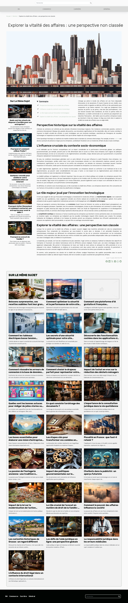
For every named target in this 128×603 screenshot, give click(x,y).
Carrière (77, 9)
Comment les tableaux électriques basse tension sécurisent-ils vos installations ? (26, 338)
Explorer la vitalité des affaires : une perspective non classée (58, 117)
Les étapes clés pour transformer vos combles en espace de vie (61, 440)
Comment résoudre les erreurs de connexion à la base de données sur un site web (26, 372)
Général (107, 9)
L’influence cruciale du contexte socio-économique (55, 109)
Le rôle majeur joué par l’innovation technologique (54, 113)
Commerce (47, 9)
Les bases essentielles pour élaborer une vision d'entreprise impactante (25, 440)
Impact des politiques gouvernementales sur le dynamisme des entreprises (60, 474)
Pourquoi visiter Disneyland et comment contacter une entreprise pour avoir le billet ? (20, 209)
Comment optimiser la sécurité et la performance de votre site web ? (62, 304)
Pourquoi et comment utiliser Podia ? (20, 150)
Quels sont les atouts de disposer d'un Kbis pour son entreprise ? (20, 122)
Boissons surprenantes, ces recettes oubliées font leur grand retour (26, 304)
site (117, 139)
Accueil (8, 16)
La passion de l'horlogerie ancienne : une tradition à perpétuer (22, 474)
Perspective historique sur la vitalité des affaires (54, 105)
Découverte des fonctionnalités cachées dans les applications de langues (101, 338)
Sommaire (43, 101)
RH (19, 9)
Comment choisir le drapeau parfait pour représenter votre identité (62, 372)
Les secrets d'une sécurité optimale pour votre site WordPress (60, 338)
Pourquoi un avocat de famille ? (20, 238)
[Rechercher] (64, 3)
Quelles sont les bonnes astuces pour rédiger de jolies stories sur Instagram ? (26, 406)
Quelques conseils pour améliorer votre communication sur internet (20, 179)
